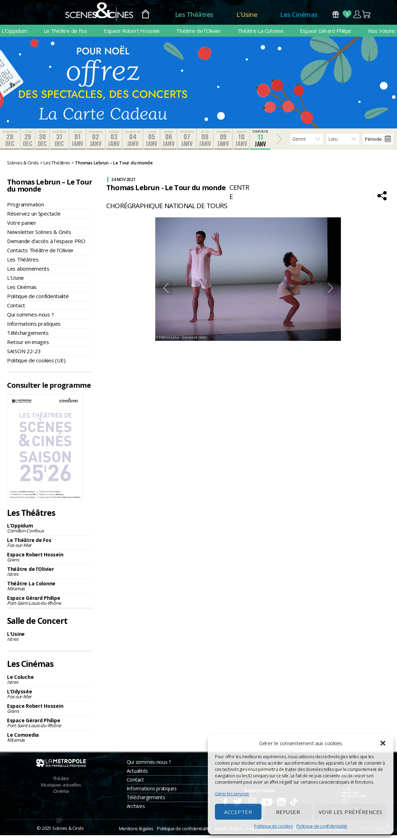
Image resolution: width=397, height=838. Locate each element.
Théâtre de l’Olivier (198, 33)
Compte (357, 15)
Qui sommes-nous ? (30, 317)
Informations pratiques (34, 326)
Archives (136, 809)
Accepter (238, 811)
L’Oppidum (14, 33)
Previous (166, 291)
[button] (382, 743)
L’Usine (247, 16)
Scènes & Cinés (68, 831)
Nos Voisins (381, 33)
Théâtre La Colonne (260, 33)
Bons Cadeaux (335, 15)
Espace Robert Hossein (132, 33)
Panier (366, 15)
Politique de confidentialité (321, 826)
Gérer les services (232, 794)
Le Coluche (49, 682)
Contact (16, 308)
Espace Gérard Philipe (325, 33)
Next (331, 291)
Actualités (137, 773)
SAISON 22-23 (24, 353)
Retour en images (28, 344)
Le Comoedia (49, 740)
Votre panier (21, 225)
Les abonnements (28, 271)
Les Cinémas (299, 16)
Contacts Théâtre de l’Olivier (40, 253)
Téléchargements (28, 335)
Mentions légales (136, 831)
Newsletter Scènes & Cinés (39, 234)
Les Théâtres (194, 16)
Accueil (145, 16)
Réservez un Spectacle (33, 216)
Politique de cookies (273, 826)
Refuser (288, 811)
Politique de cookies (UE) (36, 363)
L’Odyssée (49, 697)
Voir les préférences (351, 811)
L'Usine (49, 639)
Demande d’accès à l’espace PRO (46, 243)
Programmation (25, 207)
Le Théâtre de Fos (65, 33)
